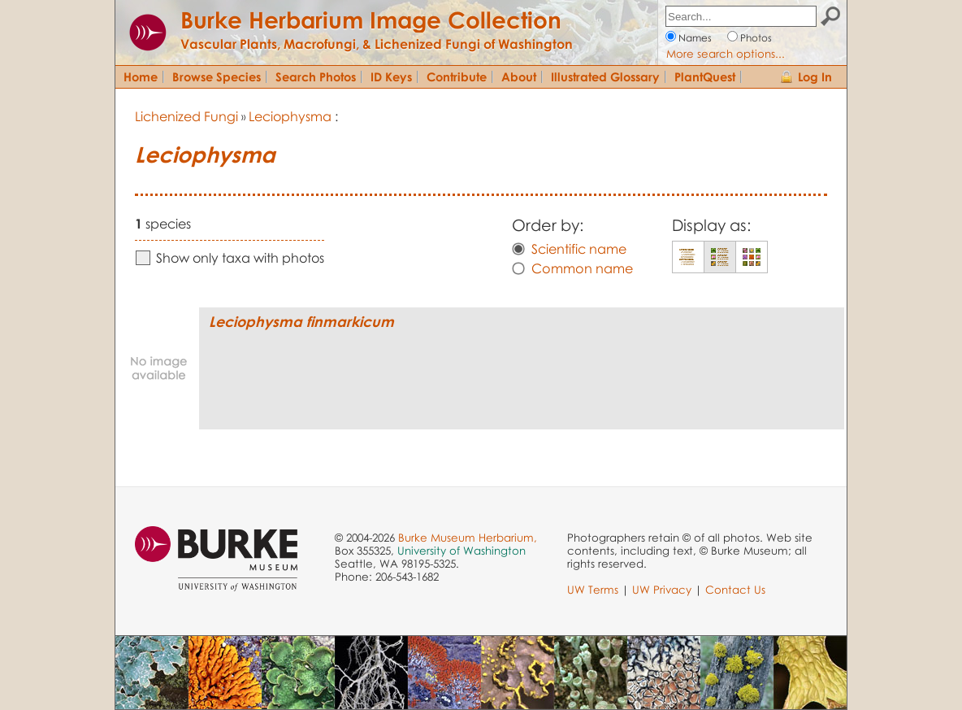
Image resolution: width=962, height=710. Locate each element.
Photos (756, 38)
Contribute (457, 76)
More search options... (725, 53)
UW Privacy (661, 589)
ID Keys (391, 76)
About (518, 76)
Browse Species (216, 76)
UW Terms (592, 589)
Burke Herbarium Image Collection (370, 19)
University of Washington (461, 550)
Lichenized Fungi (186, 116)
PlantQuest (704, 76)
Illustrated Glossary (605, 76)
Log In (815, 76)
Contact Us (735, 589)
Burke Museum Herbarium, (467, 537)
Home (141, 76)
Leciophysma (290, 116)
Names (695, 38)
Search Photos (315, 76)
